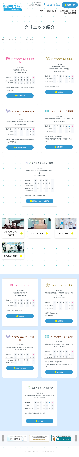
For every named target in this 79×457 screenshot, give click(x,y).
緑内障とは (64, 11)
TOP (41, 11)
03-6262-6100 (53, 5)
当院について (51, 11)
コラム (74, 11)
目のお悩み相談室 (69, 13)
